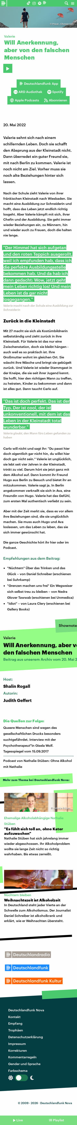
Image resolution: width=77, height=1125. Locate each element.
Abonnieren (55, 100)
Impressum (17, 1044)
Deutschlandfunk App (38, 83)
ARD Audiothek (28, 92)
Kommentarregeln (22, 1057)
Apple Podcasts (24, 100)
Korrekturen (17, 1050)
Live (19, 1120)
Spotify (55, 92)
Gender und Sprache (24, 1064)
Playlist (58, 1120)
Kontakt (14, 1017)
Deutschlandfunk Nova (26, 1010)
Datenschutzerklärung (25, 1037)
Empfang (15, 1023)
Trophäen (15, 1030)
